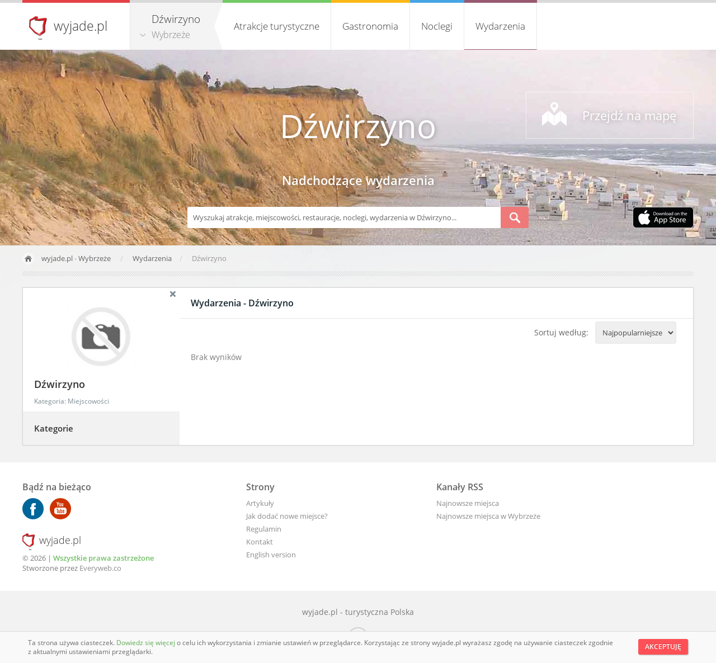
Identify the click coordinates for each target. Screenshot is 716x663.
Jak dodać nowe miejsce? (287, 516)
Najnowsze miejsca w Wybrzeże (488, 516)
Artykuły (260, 503)
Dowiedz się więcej (146, 642)
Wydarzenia (500, 26)
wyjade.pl (80, 26)
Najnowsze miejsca (467, 503)
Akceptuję (663, 646)
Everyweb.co (100, 568)
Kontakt (259, 542)
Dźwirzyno (358, 125)
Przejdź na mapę (629, 115)
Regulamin (263, 529)
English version (271, 555)
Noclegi (437, 26)
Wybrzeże (171, 35)
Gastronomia (370, 26)
